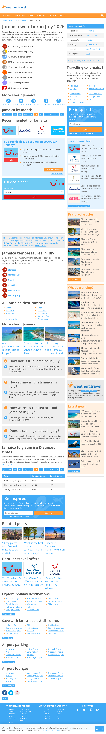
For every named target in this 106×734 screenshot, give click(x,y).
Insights (52, 15)
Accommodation (96, 88)
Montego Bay (14, 278)
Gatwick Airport (55, 653)
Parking (47, 720)
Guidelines (26, 717)
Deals (30, 15)
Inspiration (40, 15)
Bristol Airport (12, 661)
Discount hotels (13, 637)
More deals (7, 642)
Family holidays (12, 608)
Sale (11, 164)
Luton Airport (33, 653)
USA (58, 722)
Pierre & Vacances (56, 631)
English (89, 40)
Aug (41, 114)
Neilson (30, 634)
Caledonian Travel (56, 634)
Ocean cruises (95, 93)
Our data (25, 713)
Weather (7, 15)
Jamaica (23, 21)
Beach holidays (12, 602)
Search (61, 15)
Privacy (12, 717)
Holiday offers (12, 629)
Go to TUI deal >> (53, 173)
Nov (56, 114)
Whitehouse (43, 322)
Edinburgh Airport (35, 661)
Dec (62, 114)
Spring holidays (13, 613)
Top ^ (5, 702)
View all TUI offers (57, 177)
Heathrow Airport (35, 685)
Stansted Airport (13, 658)
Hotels (92, 86)
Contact (12, 715)
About (11, 713)
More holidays (8, 618)
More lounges (8, 689)
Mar (15, 114)
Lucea (8, 320)
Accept (99, 729)
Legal (11, 720)
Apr (20, 114)
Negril (11, 283)
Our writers (26, 715)
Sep (46, 114)
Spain (59, 717)
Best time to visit (8, 104)
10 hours (90, 31)
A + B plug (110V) (93, 49)
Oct (51, 114)
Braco (8, 311)
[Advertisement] (66, 6)
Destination (8, 192)
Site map (12, 722)
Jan (4, 114)
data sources (40, 249)
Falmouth (10, 314)
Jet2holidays (32, 631)
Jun (31, 114)
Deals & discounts (59, 104)
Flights (73, 88)
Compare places (55, 605)
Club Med (52, 637)
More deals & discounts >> (79, 206)
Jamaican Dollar (93, 44)
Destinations (20, 15)
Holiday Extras (54, 629)
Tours (91, 99)
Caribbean (13, 21)
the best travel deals (89, 391)
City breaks (11, 605)
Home (4, 21)
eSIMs (73, 99)
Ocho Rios (12, 289)
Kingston (12, 273)
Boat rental (75, 93)
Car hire (73, 96)
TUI (28, 629)
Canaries (60, 713)
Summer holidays (34, 602)
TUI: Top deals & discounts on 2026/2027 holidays (30, 147)
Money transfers (77, 102)
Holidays (74, 86)
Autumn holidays (34, 605)
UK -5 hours (91, 35)
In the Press (22, 723)
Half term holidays (14, 610)
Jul (36, 114)
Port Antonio (14, 294)
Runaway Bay (14, 299)
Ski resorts (53, 608)
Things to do (95, 96)
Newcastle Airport (56, 658)
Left (88, 53)
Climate (47, 722)
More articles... (74, 279)
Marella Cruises (34, 637)
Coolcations (53, 602)
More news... (74, 471)
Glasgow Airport (55, 655)
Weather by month (21, 104)
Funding (25, 720)
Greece (59, 715)
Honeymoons (33, 613)
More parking (8, 665)
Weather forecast (33, 104)
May (25, 114)
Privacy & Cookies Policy (51, 730)
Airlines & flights (13, 634)
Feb (9, 114)
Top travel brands (14, 631)
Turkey (59, 720)
